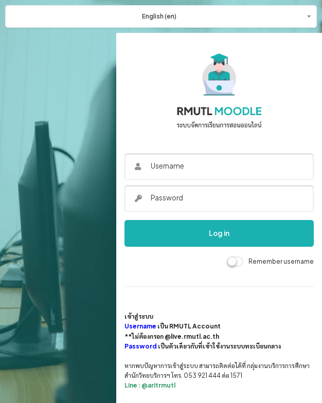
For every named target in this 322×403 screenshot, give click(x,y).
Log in (219, 233)
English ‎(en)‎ (159, 16)
